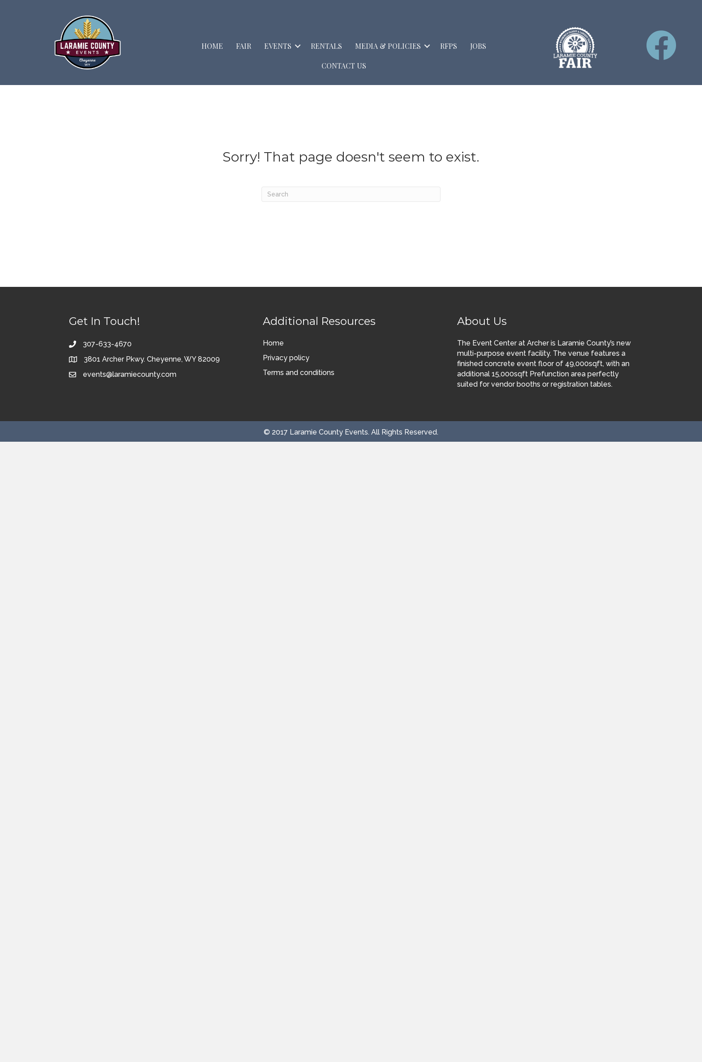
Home (212, 46)
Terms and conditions (298, 372)
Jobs (478, 46)
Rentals (326, 46)
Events (277, 46)
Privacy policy (286, 358)
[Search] (351, 194)
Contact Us (343, 65)
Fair (243, 46)
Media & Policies (388, 46)
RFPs (448, 46)
